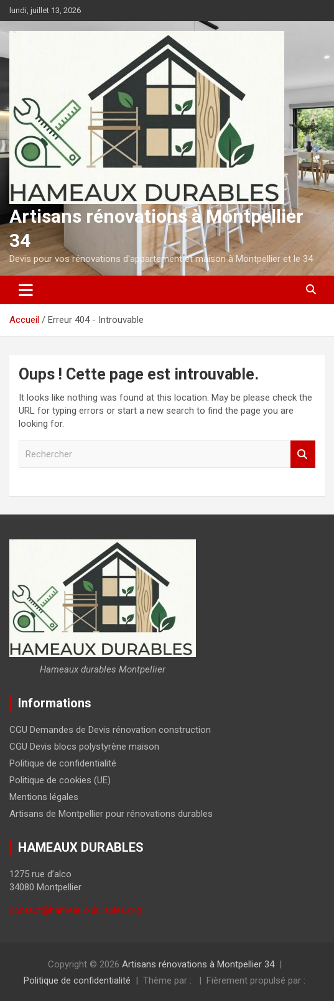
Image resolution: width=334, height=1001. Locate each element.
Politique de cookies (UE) (60, 780)
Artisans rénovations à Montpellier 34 (198, 964)
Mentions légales (43, 797)
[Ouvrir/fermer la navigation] (25, 290)
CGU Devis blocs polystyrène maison (84, 746)
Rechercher (302, 454)
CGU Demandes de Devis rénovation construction (110, 729)
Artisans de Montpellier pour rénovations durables (111, 813)
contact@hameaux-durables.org (75, 910)
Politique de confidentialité (62, 763)
